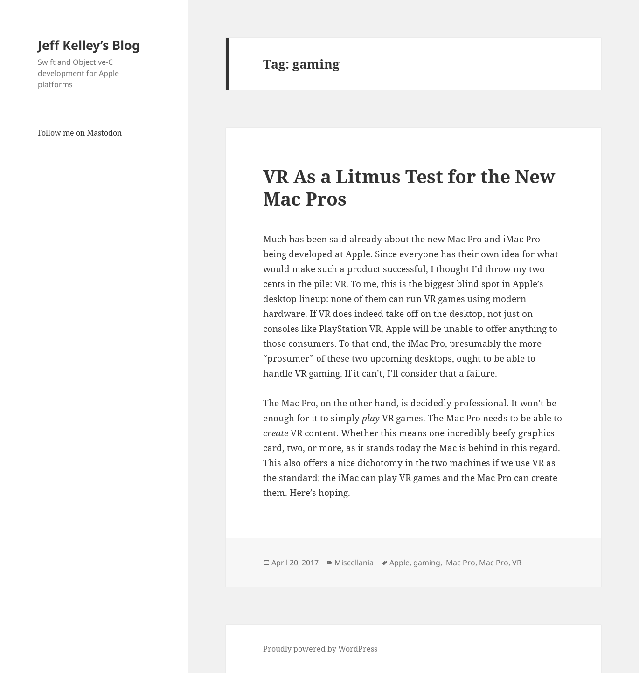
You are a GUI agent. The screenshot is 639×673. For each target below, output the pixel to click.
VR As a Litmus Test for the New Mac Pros (409, 187)
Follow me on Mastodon (80, 133)
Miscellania (354, 562)
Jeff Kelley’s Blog (89, 45)
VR (516, 562)
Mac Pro (493, 562)
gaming (426, 562)
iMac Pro (459, 562)
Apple (399, 562)
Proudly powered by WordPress (320, 649)
